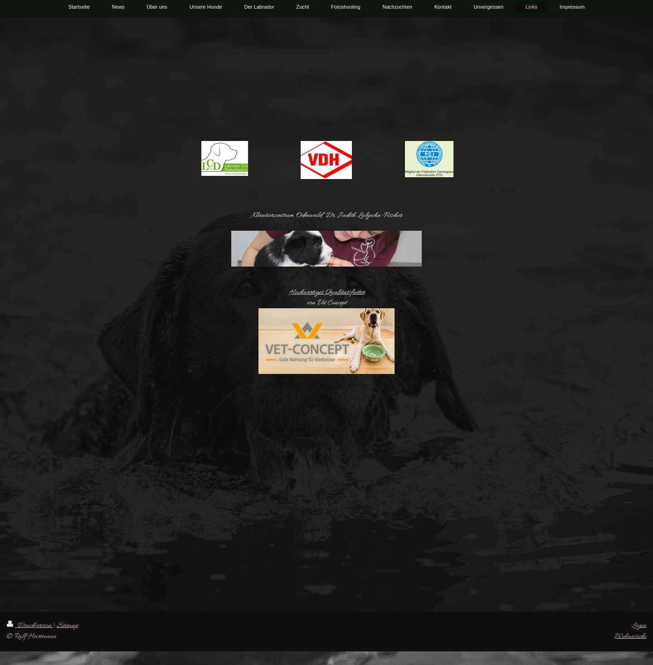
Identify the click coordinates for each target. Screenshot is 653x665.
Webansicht (630, 636)
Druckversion (30, 626)
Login (638, 626)
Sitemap (67, 626)
